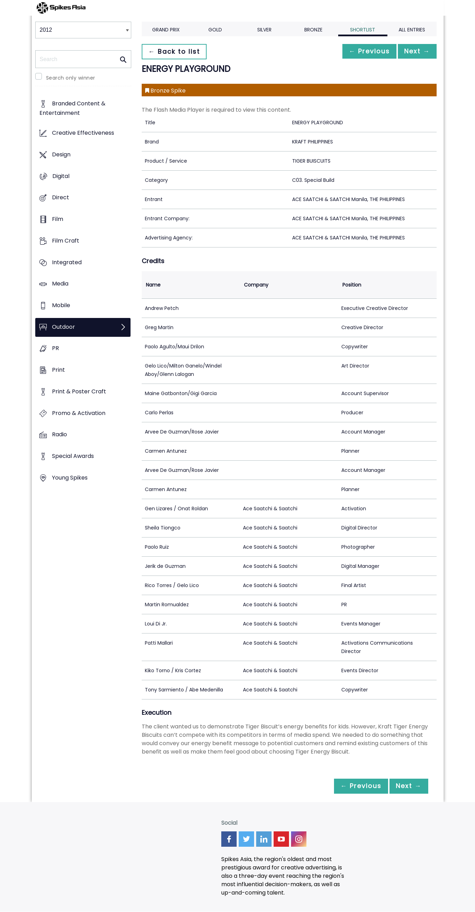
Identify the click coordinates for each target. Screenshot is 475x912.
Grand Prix (166, 29)
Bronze (313, 29)
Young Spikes (70, 478)
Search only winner (70, 77)
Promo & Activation (78, 413)
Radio (59, 435)
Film (57, 219)
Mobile (61, 305)
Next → (415, 51)
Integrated (67, 262)
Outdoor (63, 327)
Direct (60, 198)
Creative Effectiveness (83, 133)
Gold (215, 29)
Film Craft (65, 241)
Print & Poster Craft (79, 391)
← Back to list (176, 51)
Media (60, 284)
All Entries (412, 29)
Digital (60, 176)
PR (55, 348)
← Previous (363, 51)
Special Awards (73, 456)
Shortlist (362, 29)
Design (61, 154)
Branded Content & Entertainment (72, 108)
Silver (264, 29)
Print (58, 370)
